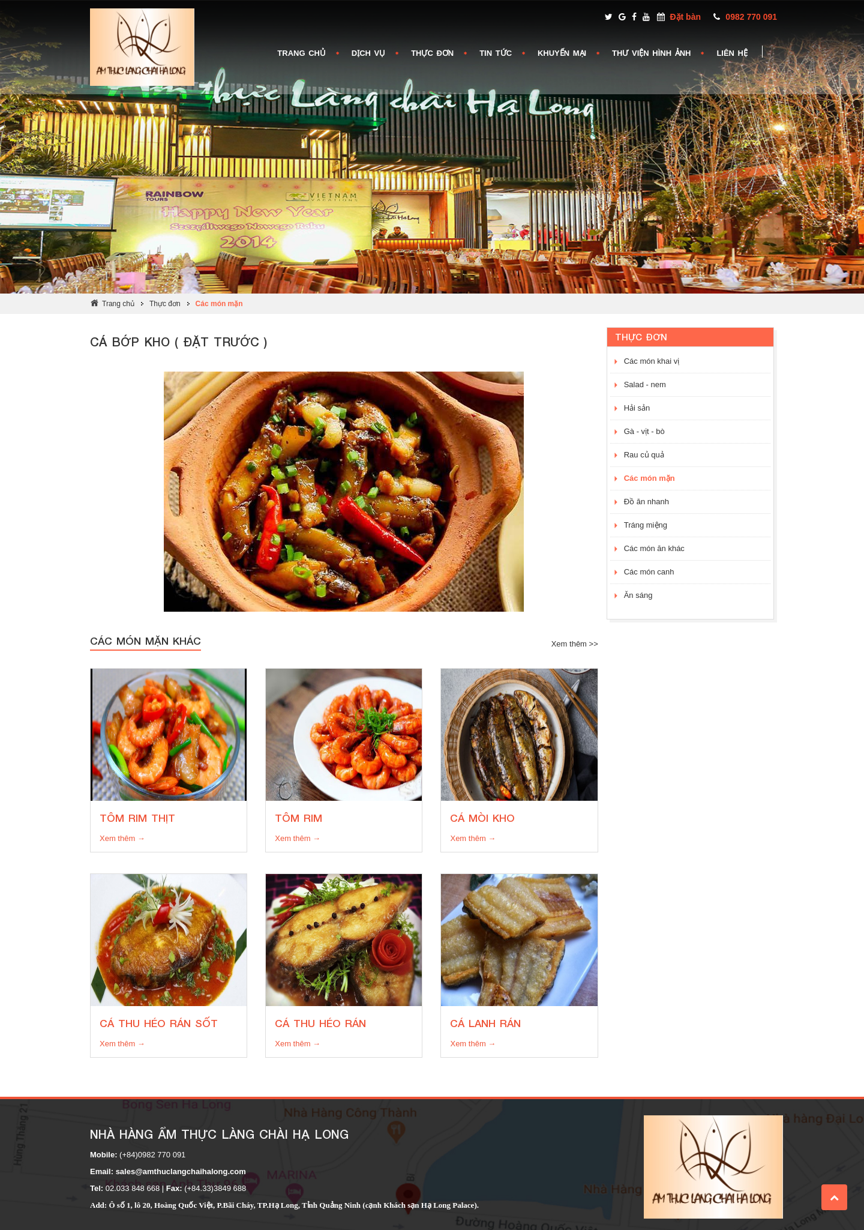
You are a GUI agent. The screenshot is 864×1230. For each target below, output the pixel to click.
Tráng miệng (645, 524)
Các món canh (649, 571)
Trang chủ (118, 304)
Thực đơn (165, 304)
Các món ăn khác (654, 548)
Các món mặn (219, 304)
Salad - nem (645, 384)
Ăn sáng (638, 595)
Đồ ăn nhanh (646, 501)
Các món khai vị (652, 361)
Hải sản (637, 407)
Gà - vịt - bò (644, 431)
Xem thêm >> (574, 643)
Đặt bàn (685, 17)
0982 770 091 (751, 17)
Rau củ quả (644, 454)
